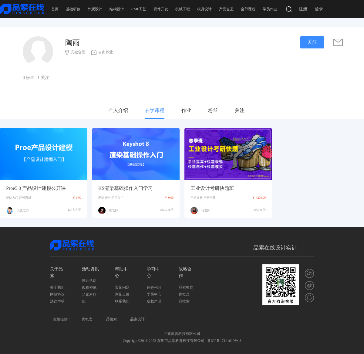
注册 (303, 9)
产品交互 (226, 9)
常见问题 (122, 287)
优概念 (184, 294)
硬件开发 (160, 9)
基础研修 (73, 9)
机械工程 (182, 9)
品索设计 (137, 319)
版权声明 (154, 301)
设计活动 (89, 281)
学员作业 (270, 9)
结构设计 (117, 9)
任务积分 (154, 287)
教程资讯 (89, 288)
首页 (55, 9)
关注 (239, 110)
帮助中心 (121, 272)
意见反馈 (122, 294)
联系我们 (122, 301)
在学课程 (154, 110)
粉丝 (213, 110)
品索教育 (186, 287)
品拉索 (184, 301)
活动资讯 (90, 269)
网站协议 (57, 294)
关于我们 (57, 287)
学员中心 (154, 294)
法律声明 (57, 301)
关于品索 (56, 272)
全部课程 (248, 9)
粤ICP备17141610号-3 (224, 341)
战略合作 (185, 272)
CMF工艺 (138, 9)
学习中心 (153, 272)
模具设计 (204, 9)
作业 (186, 110)
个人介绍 (118, 110)
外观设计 (95, 9)
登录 (319, 9)
